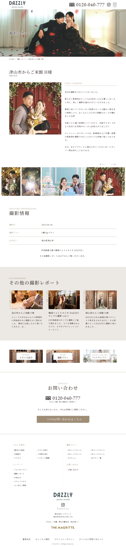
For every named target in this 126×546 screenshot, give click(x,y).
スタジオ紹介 (43, 450)
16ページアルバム (74, 454)
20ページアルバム (75, 450)
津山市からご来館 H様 (30, 72)
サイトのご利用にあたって (91, 539)
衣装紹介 (17, 454)
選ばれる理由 (19, 450)
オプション (72, 458)
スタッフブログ (20, 481)
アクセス (17, 458)
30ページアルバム (98, 450)
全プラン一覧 (96, 458)
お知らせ (17, 477)
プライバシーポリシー (64, 539)
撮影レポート (19, 473)
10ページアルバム (98, 454)
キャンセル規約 (42, 539)
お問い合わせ (73, 470)
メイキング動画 (43, 458)
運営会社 (27, 539)
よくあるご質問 (20, 485)
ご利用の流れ (43, 454)
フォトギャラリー (21, 470)
